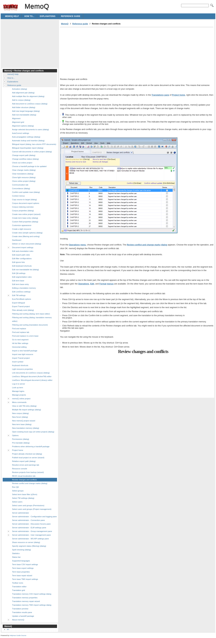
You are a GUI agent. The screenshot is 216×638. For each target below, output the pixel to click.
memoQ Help (12, 16)
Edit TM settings (18, 295)
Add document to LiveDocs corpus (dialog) (29, 104)
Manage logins (18, 391)
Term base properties (21, 572)
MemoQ (10, 7)
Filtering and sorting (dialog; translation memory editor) (32, 319)
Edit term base (18, 281)
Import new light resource (22, 354)
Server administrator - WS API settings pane (30, 539)
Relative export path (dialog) (24, 461)
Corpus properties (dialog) (23, 211)
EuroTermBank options (21, 299)
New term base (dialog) (22, 424)
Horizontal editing (19, 347)
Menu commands (19, 402)
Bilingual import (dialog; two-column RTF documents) (34, 144)
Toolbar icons (17, 583)
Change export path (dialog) (23, 155)
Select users (17, 502)
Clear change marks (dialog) (24, 170)
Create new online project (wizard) (26, 214)
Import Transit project (21, 358)
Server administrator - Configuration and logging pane (34, 517)
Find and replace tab (20, 332)
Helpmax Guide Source (18, 635)
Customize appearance (21, 225)
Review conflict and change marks (143, 245)
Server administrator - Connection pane (28, 520)
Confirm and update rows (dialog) (26, 192)
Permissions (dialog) (20, 439)
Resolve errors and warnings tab (25, 465)
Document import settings (22, 247)
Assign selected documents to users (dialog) (30, 130)
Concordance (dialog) (21, 188)
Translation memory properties (24, 598)
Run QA (15, 487)
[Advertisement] (88, 52)
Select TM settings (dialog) (23, 498)
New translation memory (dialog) (25, 428)
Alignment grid (18, 122)
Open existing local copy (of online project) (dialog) (33, 432)
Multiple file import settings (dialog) (26, 410)
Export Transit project (21, 306)
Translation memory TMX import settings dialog (31, 605)
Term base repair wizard (22, 576)
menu (83, 245)
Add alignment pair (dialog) (23, 93)
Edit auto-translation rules (22, 251)
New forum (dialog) (20, 417)
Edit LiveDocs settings (21, 292)
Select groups (17, 491)
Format (102, 284)
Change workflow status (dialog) (25, 159)
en (8, 629)
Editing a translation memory (24, 288)
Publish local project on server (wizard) (28, 458)
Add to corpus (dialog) (21, 100)
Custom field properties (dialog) (25, 222)
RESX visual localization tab (23, 476)
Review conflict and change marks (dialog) (29, 483)
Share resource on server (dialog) (26, 542)
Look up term (17, 388)
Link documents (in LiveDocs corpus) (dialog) (31, 373)
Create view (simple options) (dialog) (27, 233)
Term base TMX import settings (25, 579)
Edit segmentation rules (22, 277)
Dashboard (16, 240)
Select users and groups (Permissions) (28, 505)
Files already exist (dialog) (23, 310)
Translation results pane (22, 612)
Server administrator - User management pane (31, 535)
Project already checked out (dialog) (27, 454)
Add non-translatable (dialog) (24, 115)
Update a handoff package (23, 616)
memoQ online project (21, 399)
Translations (158, 95)
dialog (164, 245)
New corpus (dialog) (20, 413)
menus (110, 284)
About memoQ (18, 620)
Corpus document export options (25, 203)
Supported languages (21, 561)
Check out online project (22, 163)
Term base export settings (23, 568)
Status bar (16, 557)
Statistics (16, 553)
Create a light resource (21, 229)
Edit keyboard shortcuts (22, 266)
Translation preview (20, 609)
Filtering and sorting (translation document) (30, 325)
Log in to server (18, 384)
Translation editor (19, 587)
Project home (178, 95)
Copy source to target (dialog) (24, 200)
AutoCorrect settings (20, 133)
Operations (74, 245)
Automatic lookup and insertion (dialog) (28, 141)
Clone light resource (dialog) (24, 177)
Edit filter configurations (22, 259)
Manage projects (19, 395)
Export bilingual (18, 303)
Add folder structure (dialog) (23, 107)
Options (15, 435)
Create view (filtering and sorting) (26, 236)
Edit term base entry (20, 284)
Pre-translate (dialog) (21, 443)
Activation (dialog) (19, 89)
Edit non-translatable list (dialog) (25, 270)
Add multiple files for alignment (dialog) (28, 96)
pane (166, 95)
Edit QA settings (18, 273)
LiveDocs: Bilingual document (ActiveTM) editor (31, 376)
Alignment (16, 118)
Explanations (47, 16)
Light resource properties (22, 369)
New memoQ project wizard (23, 421)
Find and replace (19, 329)
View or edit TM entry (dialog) (24, 406)
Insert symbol (17, 362)
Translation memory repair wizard (26, 601)
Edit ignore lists (18, 262)
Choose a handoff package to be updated (29, 166)
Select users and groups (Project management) (31, 509)
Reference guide (70, 16)
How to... (29, 16)
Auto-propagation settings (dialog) (26, 137)
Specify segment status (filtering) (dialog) (29, 546)
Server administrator (20, 513)
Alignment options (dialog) (23, 126)
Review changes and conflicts (24, 480)
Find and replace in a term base (25, 336)
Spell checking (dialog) (21, 550)
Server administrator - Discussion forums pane (31, 524)
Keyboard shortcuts (20, 365)
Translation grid (18, 590)
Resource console (19, 469)
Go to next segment (20, 340)
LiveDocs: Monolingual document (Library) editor (32, 380)
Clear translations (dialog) (22, 174)
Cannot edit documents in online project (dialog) (32, 152)
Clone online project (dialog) (23, 181)
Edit (92, 284)
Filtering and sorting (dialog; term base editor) (31, 314)
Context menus (18, 196)
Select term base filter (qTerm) (24, 494)
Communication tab (20, 185)
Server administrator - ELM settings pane (29, 528)
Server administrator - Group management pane (32, 531)
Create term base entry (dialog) (25, 218)
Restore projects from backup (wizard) (28, 472)
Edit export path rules (21, 255)
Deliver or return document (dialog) (26, 244)
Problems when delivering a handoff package (30, 446)
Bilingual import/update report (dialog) (27, 148)
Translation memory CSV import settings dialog (31, 594)
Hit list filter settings (20, 343)
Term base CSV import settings (25, 564)
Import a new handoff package (24, 351)
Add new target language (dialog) (26, 111)
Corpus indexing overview (23, 207)
